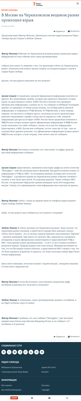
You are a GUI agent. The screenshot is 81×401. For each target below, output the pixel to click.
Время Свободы (9, 10)
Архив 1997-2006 (49, 367)
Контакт (45, 372)
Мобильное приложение (11, 367)
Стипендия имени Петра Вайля (14, 372)
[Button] (59, 31)
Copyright (45, 390)
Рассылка (45, 386)
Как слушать (6, 386)
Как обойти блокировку (11, 390)
